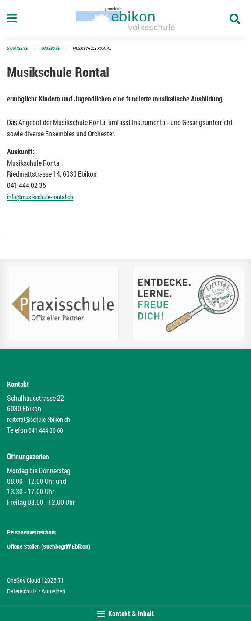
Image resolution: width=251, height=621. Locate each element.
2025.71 (54, 580)
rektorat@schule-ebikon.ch (38, 419)
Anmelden (53, 591)
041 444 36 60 (45, 430)
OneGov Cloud (23, 580)
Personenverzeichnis (31, 532)
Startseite (17, 48)
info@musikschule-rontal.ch (40, 197)
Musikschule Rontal (92, 48)
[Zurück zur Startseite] (125, 19)
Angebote (50, 48)
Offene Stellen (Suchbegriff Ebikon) (48, 546)
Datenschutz (22, 591)
